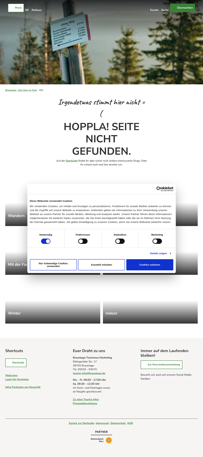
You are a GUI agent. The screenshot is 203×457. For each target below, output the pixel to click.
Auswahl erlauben (101, 264)
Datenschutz (118, 423)
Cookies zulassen (149, 264)
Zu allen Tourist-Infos (86, 399)
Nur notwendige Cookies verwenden (53, 265)
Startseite (72, 161)
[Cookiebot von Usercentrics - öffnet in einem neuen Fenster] (158, 188)
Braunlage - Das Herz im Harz (21, 90)
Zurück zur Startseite (81, 423)
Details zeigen (158, 253)
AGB (130, 423)
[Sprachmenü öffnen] (27, 8)
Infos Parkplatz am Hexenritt (22, 387)
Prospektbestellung (85, 403)
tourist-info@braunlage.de (89, 373)
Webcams (11, 375)
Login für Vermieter (17, 379)
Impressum (102, 423)
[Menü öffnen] (16, 8)
